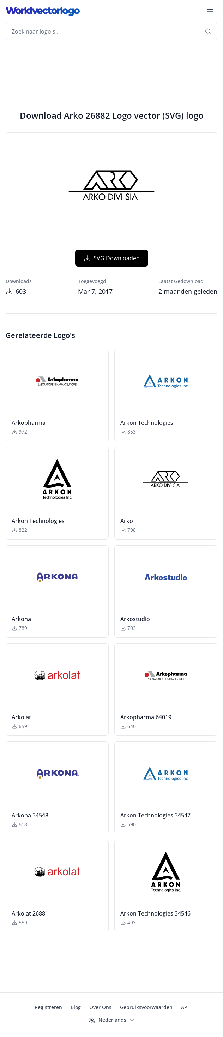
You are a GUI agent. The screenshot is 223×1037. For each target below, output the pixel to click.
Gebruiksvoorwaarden (146, 1007)
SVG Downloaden (112, 258)
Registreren (48, 1007)
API (185, 1007)
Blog (76, 1007)
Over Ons (100, 1007)
